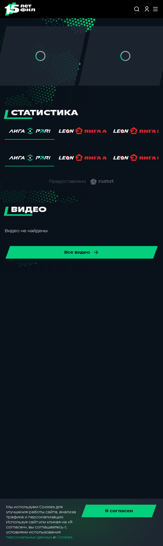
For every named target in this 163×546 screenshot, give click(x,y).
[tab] (29, 132)
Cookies (64, 537)
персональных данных (29, 537)
